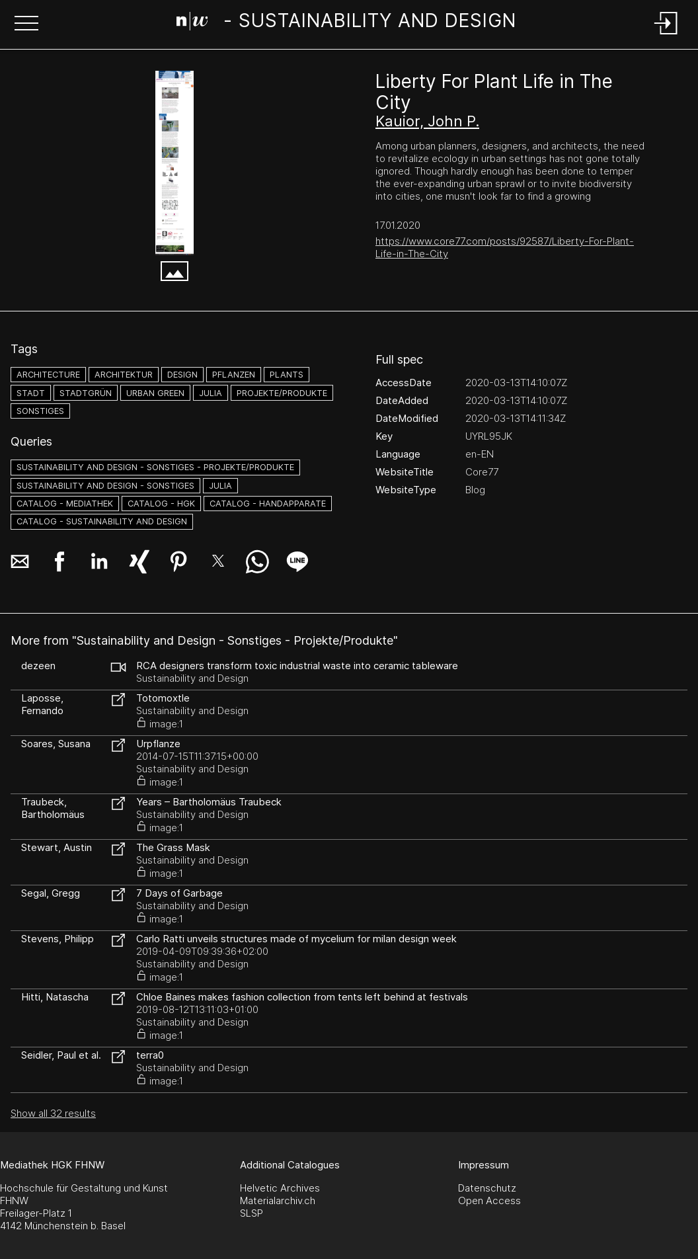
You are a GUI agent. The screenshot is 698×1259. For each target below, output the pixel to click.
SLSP (251, 1213)
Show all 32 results (53, 1113)
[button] (26, 24)
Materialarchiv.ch (277, 1200)
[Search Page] (346, 23)
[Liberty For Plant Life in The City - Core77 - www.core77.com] (174, 163)
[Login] (666, 35)
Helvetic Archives (280, 1188)
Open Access (489, 1200)
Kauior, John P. (427, 121)
